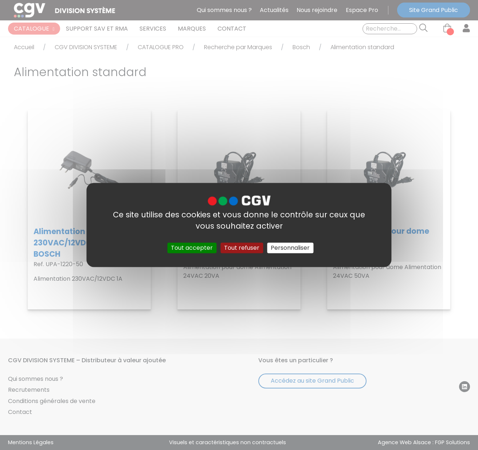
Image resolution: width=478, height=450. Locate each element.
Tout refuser (241, 248)
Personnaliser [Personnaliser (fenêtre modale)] (290, 248)
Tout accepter (192, 248)
